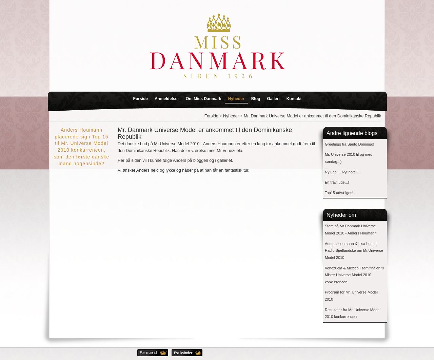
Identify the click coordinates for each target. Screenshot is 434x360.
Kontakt (294, 98)
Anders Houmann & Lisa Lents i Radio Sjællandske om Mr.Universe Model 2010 (354, 251)
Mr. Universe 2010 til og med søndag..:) (348, 158)
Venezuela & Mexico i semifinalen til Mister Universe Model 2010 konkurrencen (354, 275)
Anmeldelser (167, 98)
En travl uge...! (337, 182)
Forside (140, 98)
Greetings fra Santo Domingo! (349, 144)
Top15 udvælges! (339, 193)
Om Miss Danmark (203, 98)
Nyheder (236, 98)
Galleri (273, 98)
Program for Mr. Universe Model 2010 (351, 295)
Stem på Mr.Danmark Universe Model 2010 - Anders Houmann (350, 229)
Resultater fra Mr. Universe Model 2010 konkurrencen (352, 313)
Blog (255, 98)
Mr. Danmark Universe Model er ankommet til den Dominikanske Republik (312, 116)
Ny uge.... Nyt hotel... (342, 172)
